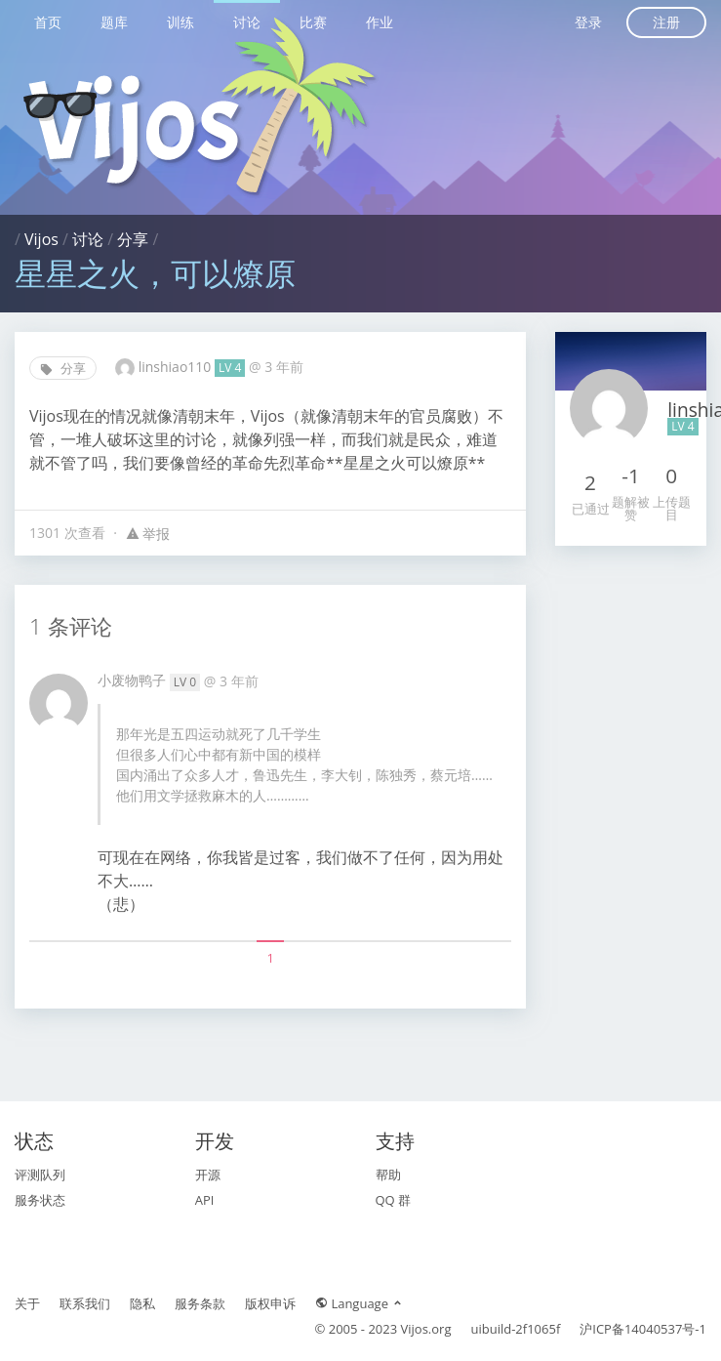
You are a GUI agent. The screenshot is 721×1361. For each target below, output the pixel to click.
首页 (47, 22)
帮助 (388, 1174)
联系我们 (85, 1303)
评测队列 (40, 1174)
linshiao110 (177, 366)
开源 (207, 1174)
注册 (666, 22)
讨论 (246, 22)
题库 (114, 22)
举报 (148, 533)
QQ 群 (394, 1200)
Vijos (41, 239)
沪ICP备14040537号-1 (643, 1329)
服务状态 (40, 1200)
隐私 (142, 1303)
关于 (27, 1303)
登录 (588, 22)
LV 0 (185, 682)
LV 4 (230, 367)
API (205, 1200)
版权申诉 (270, 1303)
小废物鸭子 (134, 680)
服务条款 (200, 1303)
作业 (379, 22)
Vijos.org (426, 1329)
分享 (132, 239)
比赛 (313, 22)
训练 (180, 22)
